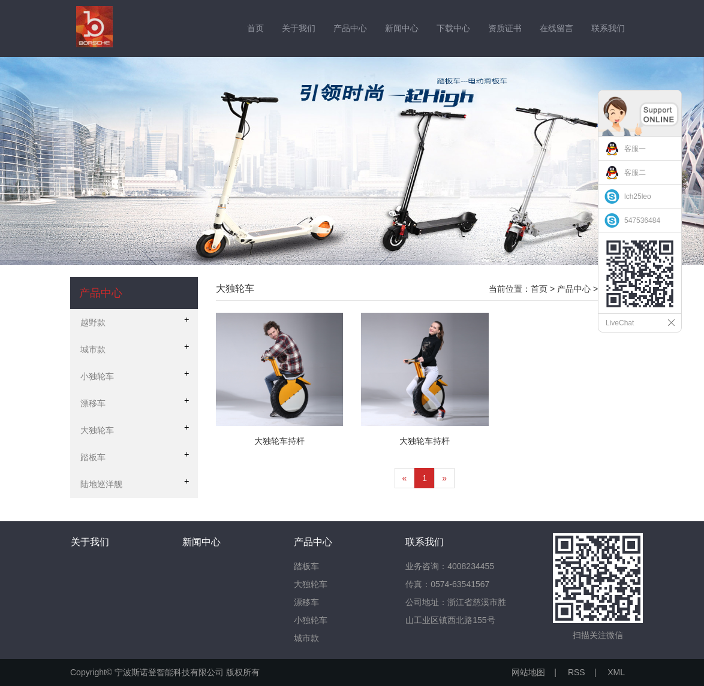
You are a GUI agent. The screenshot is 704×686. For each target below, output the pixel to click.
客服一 (635, 148)
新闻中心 (402, 28)
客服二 (635, 172)
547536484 (642, 220)
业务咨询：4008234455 (449, 566)
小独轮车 (310, 620)
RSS (576, 672)
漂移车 (306, 602)
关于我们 (298, 28)
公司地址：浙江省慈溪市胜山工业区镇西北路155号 (455, 611)
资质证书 (505, 28)
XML (616, 672)
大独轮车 (310, 584)
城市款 (306, 638)
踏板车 (306, 566)
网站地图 (528, 672)
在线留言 (556, 28)
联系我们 (608, 28)
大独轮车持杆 (279, 441)
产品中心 (350, 28)
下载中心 (453, 28)
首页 (255, 28)
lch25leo (637, 196)
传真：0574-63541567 (447, 584)
